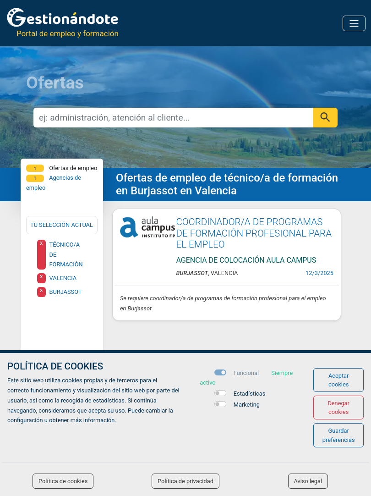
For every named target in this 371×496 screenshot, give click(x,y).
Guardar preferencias (338, 435)
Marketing (247, 404)
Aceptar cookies (338, 380)
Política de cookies (62, 481)
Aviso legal (308, 481)
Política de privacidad (185, 481)
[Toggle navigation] (354, 23)
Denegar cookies (338, 407)
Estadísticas (250, 393)
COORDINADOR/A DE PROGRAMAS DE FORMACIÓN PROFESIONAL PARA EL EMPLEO (254, 233)
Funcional (246, 372)
